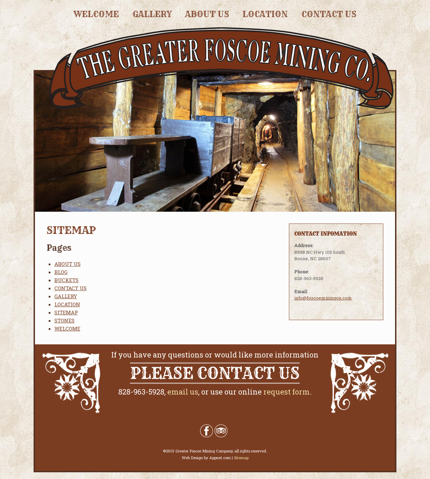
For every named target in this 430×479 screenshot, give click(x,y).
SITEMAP (66, 312)
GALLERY (152, 14)
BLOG (61, 272)
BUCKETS (66, 280)
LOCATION (265, 14)
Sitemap (241, 457)
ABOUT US (207, 14)
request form (286, 392)
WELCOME (96, 14)
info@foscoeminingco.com (323, 298)
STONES (64, 320)
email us (182, 392)
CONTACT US (328, 14)
